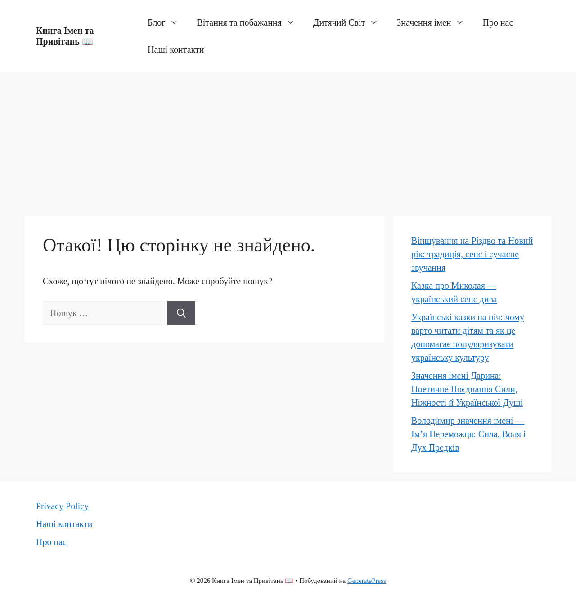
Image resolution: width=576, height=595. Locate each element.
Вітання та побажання (250, 22)
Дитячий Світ (350, 22)
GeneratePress (366, 580)
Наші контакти (176, 49)
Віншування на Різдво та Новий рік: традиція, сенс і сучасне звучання (472, 254)
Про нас (497, 22)
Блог (168, 22)
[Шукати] (181, 313)
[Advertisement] (288, 139)
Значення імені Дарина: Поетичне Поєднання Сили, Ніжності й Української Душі (467, 389)
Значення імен (434, 22)
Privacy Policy (62, 506)
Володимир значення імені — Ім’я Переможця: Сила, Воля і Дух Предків (468, 434)
